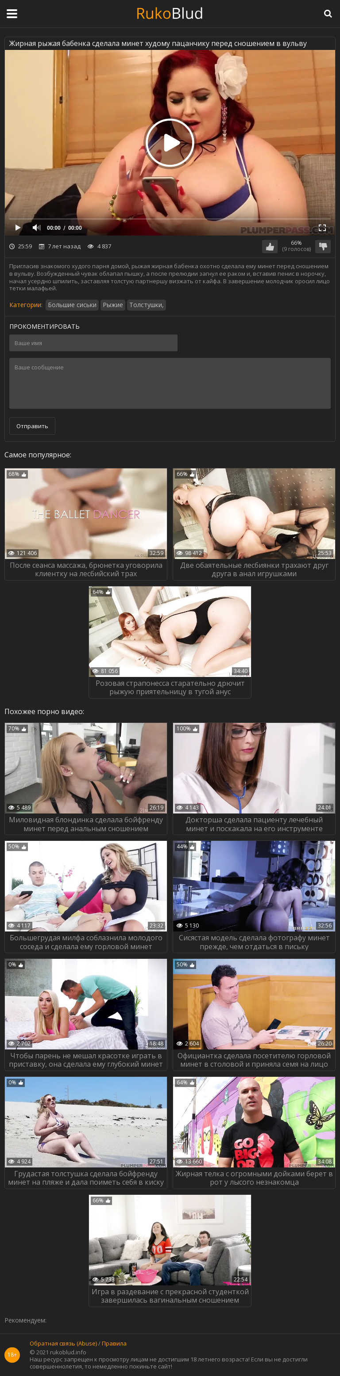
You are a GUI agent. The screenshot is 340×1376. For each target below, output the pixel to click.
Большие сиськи (72, 304)
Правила (114, 1343)
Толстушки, (146, 304)
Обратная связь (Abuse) (63, 1343)
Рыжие (113, 304)
